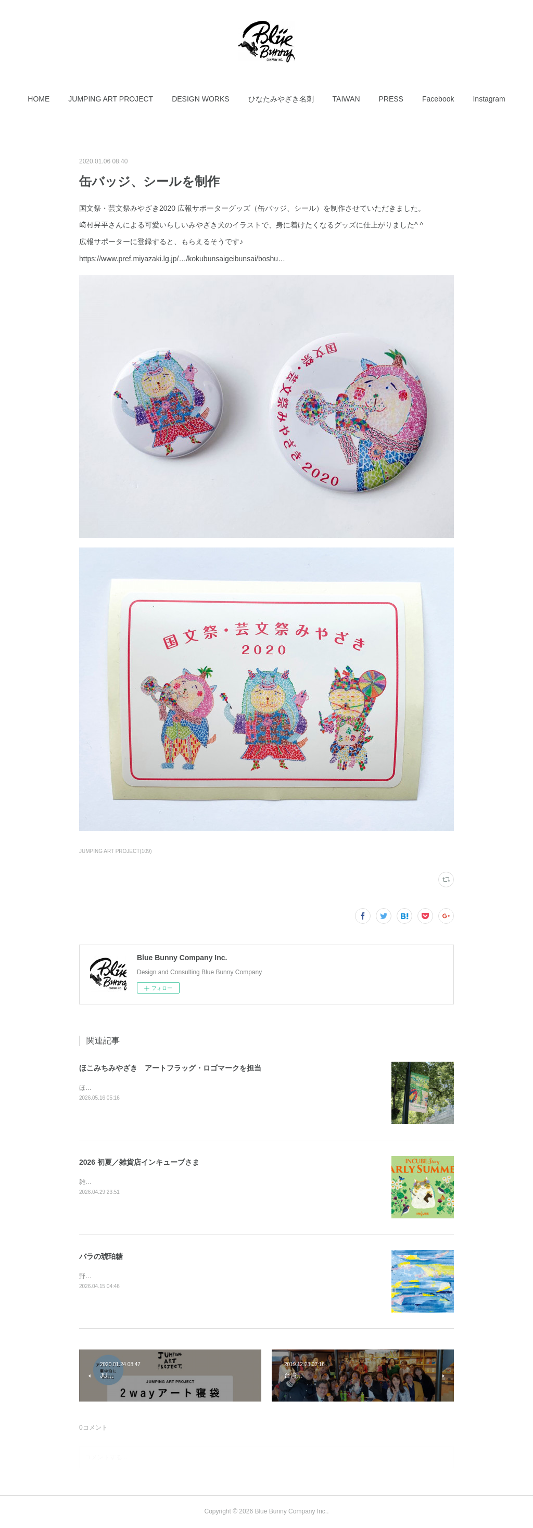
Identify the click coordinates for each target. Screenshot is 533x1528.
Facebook (438, 99)
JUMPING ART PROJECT (110, 99)
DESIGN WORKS (200, 99)
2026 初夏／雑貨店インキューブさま (139, 1162)
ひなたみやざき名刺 (281, 99)
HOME (38, 99)
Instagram (489, 99)
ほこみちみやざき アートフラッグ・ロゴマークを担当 (170, 1068)
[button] (38, 98)
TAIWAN (346, 99)
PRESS (391, 99)
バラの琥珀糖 (101, 1256)
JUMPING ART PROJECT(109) (115, 851)
